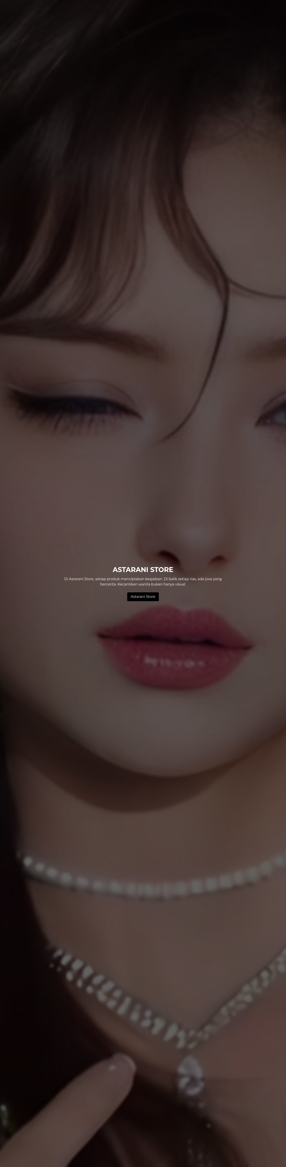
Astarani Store (143, 597)
